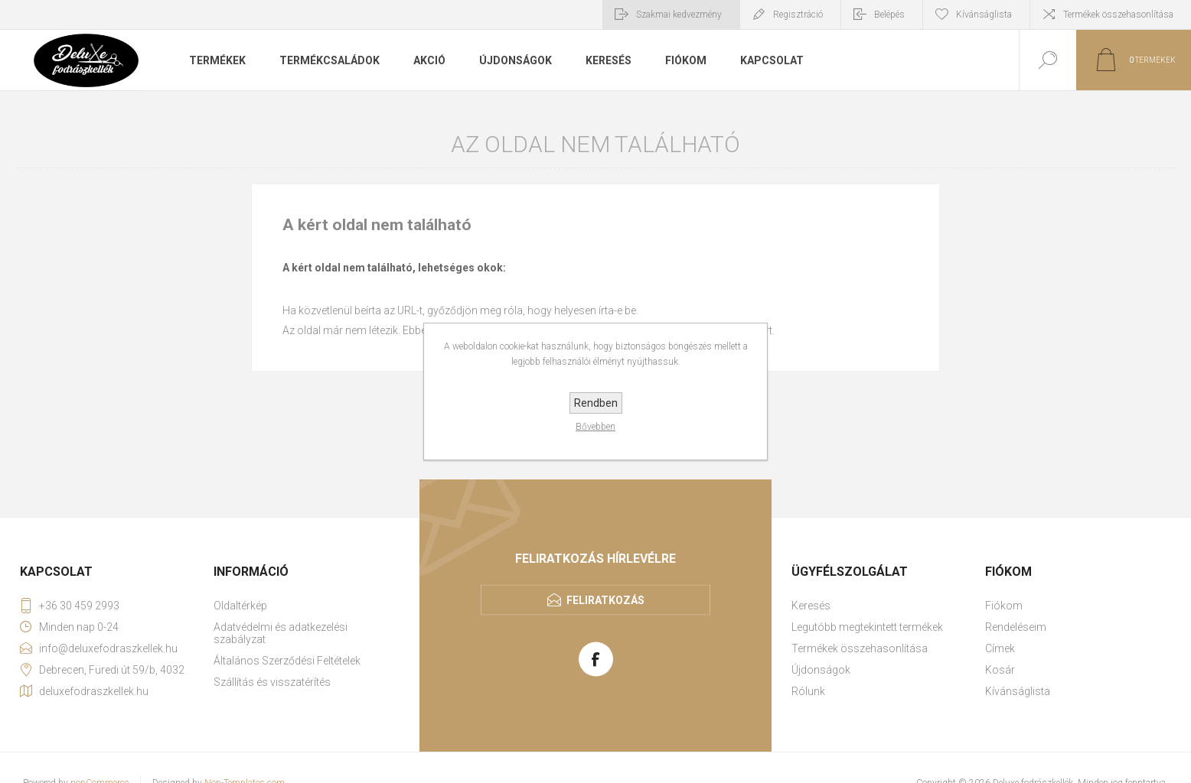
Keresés (810, 605)
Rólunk (808, 691)
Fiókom (1004, 605)
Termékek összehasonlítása (1118, 14)
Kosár (1000, 670)
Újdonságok (820, 670)
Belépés (889, 14)
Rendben (596, 403)
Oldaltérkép (240, 605)
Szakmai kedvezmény (679, 14)
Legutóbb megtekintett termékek (867, 627)
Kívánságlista (1017, 691)
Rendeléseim (1015, 627)
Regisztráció (798, 14)
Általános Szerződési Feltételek (287, 661)
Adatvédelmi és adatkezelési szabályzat (281, 633)
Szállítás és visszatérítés (272, 682)
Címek (1000, 648)
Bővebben (595, 426)
